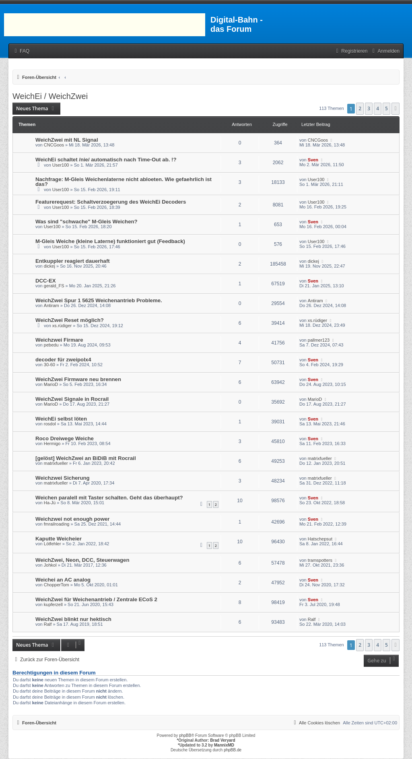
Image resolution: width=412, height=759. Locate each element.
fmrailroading (57, 524)
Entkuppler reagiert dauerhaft (72, 261)
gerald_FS (54, 285)
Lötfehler (52, 543)
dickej (49, 266)
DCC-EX (45, 281)
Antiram (51, 305)
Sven (313, 159)
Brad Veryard (222, 740)
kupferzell (53, 604)
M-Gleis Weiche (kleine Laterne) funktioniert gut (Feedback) (110, 241)
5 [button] (386, 108)
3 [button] (368, 108)
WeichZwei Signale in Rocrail (72, 399)
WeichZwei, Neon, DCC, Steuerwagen (82, 560)
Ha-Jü (50, 502)
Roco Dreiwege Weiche (64, 438)
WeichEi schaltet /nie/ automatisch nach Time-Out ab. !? (106, 160)
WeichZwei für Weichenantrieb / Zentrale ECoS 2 (96, 599)
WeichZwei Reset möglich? (69, 320)
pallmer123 (319, 340)
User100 (60, 165)
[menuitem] (20, 51)
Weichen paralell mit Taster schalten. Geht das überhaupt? (109, 498)
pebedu (51, 344)
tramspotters (320, 560)
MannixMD (224, 745)
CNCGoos (54, 144)
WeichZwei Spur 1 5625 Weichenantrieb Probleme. (98, 300)
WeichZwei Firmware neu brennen (78, 379)
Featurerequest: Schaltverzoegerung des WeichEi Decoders (110, 202)
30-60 (49, 364)
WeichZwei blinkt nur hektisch (73, 619)
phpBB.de (232, 750)
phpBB (185, 735)
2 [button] (359, 108)
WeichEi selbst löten (61, 419)
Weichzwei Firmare (59, 340)
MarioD (51, 384)
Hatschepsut (320, 538)
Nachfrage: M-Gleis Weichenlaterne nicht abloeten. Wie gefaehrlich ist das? (123, 181)
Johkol (50, 565)
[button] (395, 109)
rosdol (50, 423)
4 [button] (377, 108)
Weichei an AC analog (63, 580)
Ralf (48, 624)
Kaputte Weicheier (58, 539)
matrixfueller (56, 463)
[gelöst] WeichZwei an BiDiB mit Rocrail (85, 458)
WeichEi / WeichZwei (50, 96)
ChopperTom (56, 584)
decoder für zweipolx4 (63, 360)
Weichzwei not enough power (72, 519)
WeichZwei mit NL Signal (66, 140)
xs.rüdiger (62, 325)
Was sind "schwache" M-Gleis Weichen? (86, 222)
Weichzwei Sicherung (62, 478)
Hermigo (52, 443)
